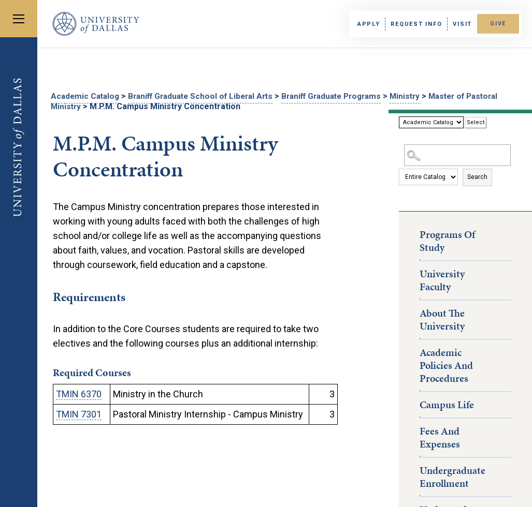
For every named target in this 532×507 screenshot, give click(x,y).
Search (477, 176)
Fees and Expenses (440, 436)
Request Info (410, 24)
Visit (456, 24)
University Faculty (442, 279)
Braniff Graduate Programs (347, 96)
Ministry (426, 96)
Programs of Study (447, 240)
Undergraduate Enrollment (452, 475)
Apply (362, 24)
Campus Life (447, 403)
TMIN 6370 (79, 392)
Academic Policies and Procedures (446, 364)
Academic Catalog (86, 96)
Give (495, 23)
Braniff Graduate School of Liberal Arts (208, 96)
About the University (442, 318)
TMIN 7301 (79, 413)
